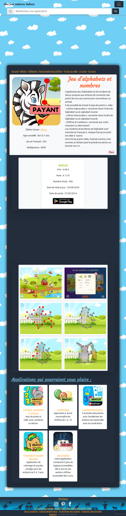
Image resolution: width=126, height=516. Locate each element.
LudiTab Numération (92, 410)
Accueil (15, 71)
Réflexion (33, 71)
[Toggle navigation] (118, 4)
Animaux (63, 498)
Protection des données (91, 511)
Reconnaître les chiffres (50, 71)
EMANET (53, 514)
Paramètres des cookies (69, 511)
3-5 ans (83, 71)
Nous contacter (31, 511)
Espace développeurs (48, 511)
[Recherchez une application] (62, 11)
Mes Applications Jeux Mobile (63, 508)
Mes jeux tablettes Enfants (19, 4)
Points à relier (71, 71)
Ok (115, 11)
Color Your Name (42, 508)
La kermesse (63, 410)
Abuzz (44, 129)
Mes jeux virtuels (84, 508)
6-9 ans (92, 71)
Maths (23, 71)
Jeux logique (63, 455)
